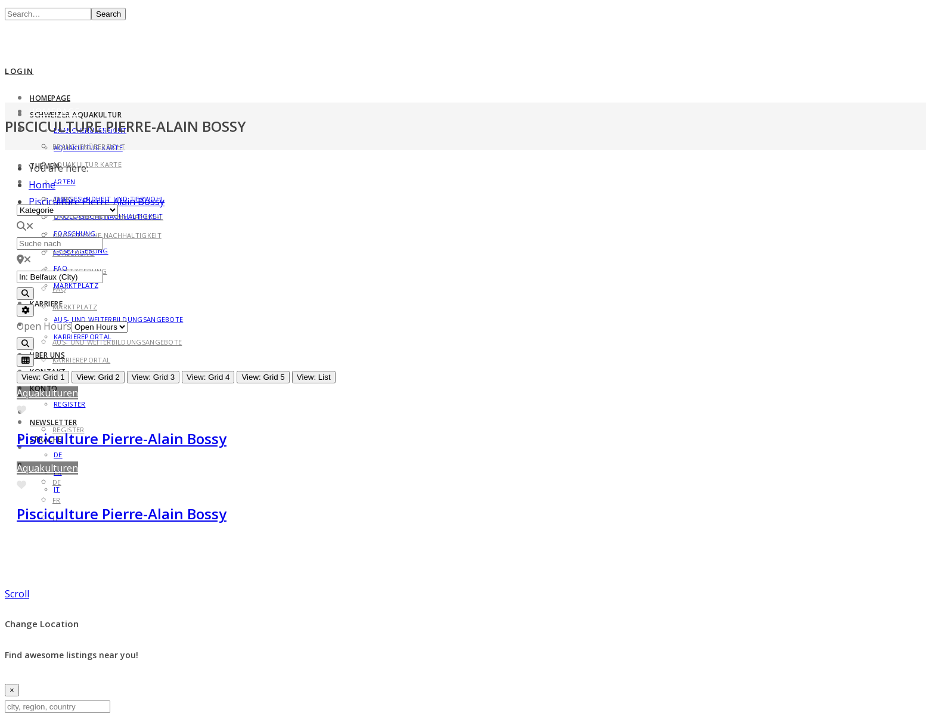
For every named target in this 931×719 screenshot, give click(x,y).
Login (19, 71)
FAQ (59, 288)
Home (42, 184)
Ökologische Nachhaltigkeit (107, 235)
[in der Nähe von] (60, 277)
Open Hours (44, 326)
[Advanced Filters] (25, 310)
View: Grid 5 (262, 377)
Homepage (50, 98)
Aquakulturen (47, 392)
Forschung (73, 253)
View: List (314, 377)
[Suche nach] (60, 243)
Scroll (17, 593)
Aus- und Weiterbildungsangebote (117, 341)
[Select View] (25, 360)
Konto (45, 411)
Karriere (46, 304)
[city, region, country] (57, 707)
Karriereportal (81, 359)
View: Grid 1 (42, 377)
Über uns (47, 355)
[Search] (25, 293)
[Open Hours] (100, 327)
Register (69, 403)
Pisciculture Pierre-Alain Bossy (121, 438)
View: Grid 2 (97, 377)
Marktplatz (76, 285)
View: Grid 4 (208, 377)
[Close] (12, 690)
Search (108, 14)
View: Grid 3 (153, 377)
